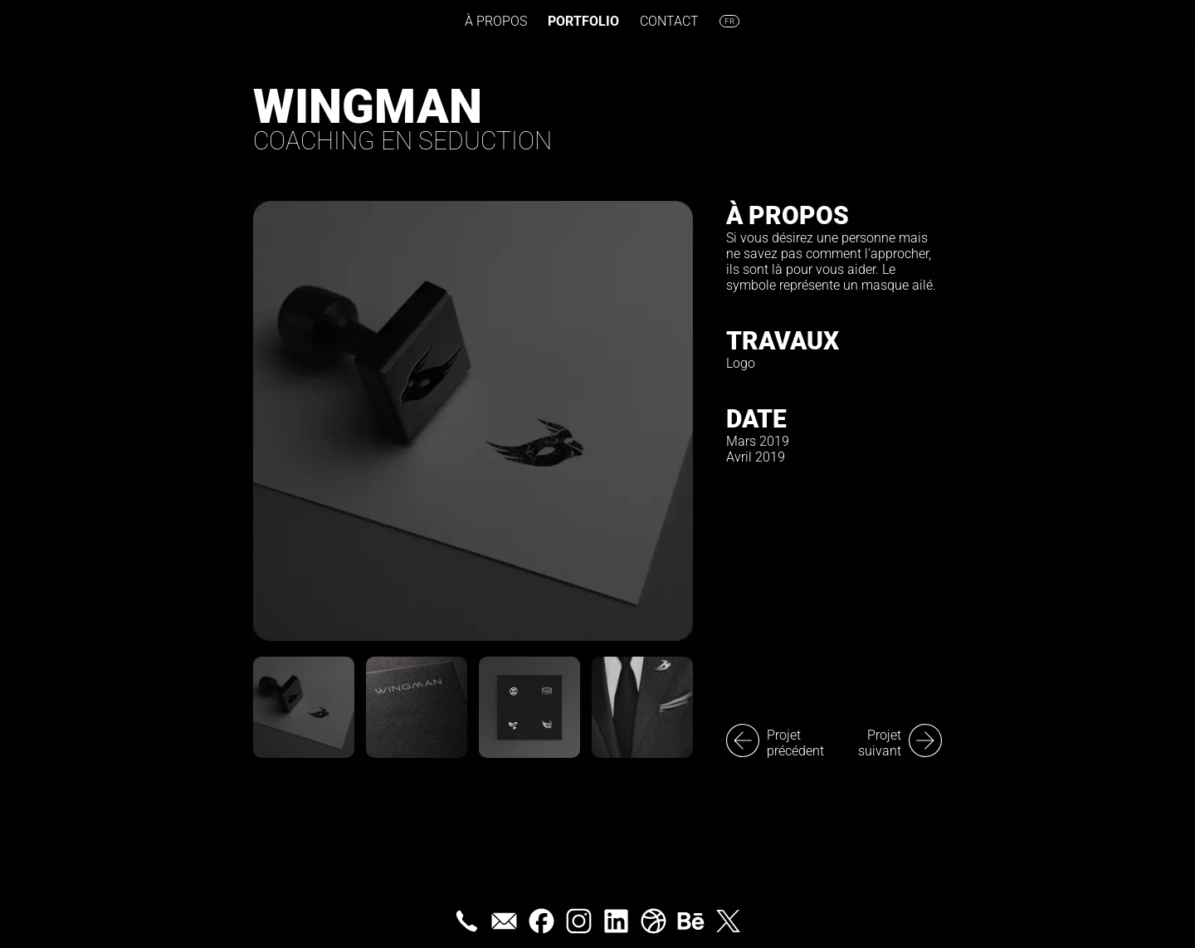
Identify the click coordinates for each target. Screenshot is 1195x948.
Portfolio (583, 21)
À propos (496, 21)
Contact (669, 21)
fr (729, 21)
